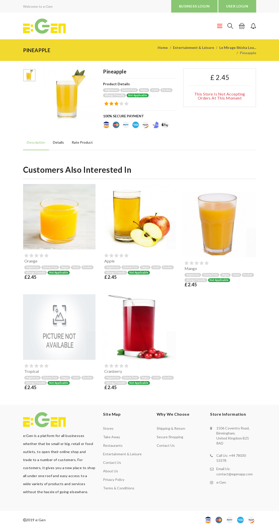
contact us (166, 445)
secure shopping (170, 437)
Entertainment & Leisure (193, 47)
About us (110, 471)
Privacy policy (113, 479)
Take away (111, 437)
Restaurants (113, 445)
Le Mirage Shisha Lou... (237, 47)
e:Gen (221, 482)
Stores (108, 428)
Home (163, 47)
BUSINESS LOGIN (194, 6)
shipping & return (171, 428)
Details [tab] (58, 142)
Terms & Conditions (118, 488)
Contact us (112, 462)
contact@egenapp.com (234, 474)
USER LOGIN (237, 6)
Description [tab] (36, 142)
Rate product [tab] (81, 142)
